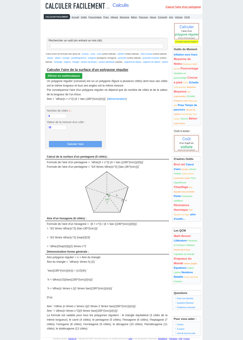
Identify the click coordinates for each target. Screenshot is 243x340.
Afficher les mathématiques (64, 76)
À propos (180, 329)
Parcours (143, 17)
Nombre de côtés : (59, 110)
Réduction (191, 87)
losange (66, 58)
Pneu (106, 17)
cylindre (120, 54)
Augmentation (180, 96)
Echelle (194, 82)
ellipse (58, 58)
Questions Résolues (185, 303)
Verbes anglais (190, 263)
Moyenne (124, 17)
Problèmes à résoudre (186, 307)
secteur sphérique (107, 62)
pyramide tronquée (151, 58)
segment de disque (132, 62)
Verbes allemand (191, 277)
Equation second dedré (184, 192)
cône (99, 54)
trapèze (67, 62)
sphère (165, 62)
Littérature (180, 240)
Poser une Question (185, 298)
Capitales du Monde (184, 254)
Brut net (179, 164)
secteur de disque (89, 62)
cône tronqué (146, 54)
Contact (180, 324)
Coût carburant (180, 87)
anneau (85, 54)
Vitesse (114, 17)
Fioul (193, 178)
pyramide (122, 58)
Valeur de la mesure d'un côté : (66, 122)
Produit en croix (181, 101)
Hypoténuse (180, 182)
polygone (92, 58)
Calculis (121, 5)
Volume (179, 17)
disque (50, 58)
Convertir (162, 17)
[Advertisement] (106, 28)
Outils (84, 17)
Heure (153, 17)
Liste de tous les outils (186, 333)
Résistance (187, 64)
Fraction (178, 281)
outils (130, 339)
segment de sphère (151, 62)
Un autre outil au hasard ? (186, 41)
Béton (134, 17)
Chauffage (181, 187)
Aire (171, 17)
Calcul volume (188, 174)
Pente (177, 196)
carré (93, 54)
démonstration (117, 98)
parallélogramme (78, 58)
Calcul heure (179, 123)
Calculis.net (72, 339)
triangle (76, 62)
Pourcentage (95, 17)
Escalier (191, 96)
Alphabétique (162, 339)
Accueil (75, 17)
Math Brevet (182, 236)
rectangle (58, 62)
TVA (190, 210)
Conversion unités (182, 178)
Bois (190, 187)
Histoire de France (182, 250)
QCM (187, 17)
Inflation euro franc (186, 54)
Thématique (173, 339)
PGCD (185, 83)
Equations (180, 267)
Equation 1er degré (182, 215)
